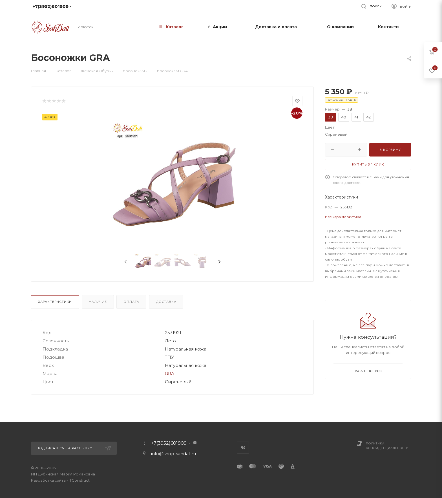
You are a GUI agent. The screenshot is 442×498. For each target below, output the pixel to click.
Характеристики (55, 302)
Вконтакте (243, 448)
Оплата (131, 302)
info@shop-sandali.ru (218, 6)
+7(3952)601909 (169, 443)
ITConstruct (79, 480)
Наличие (98, 302)
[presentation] (125, 262)
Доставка (166, 302)
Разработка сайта (48, 480)
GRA (169, 373)
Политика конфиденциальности (387, 446)
